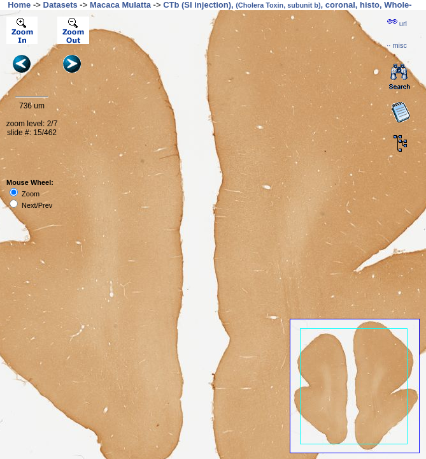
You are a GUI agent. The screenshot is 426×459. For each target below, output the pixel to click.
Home (19, 5)
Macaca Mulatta (120, 5)
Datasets (60, 5)
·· (397, 45)
